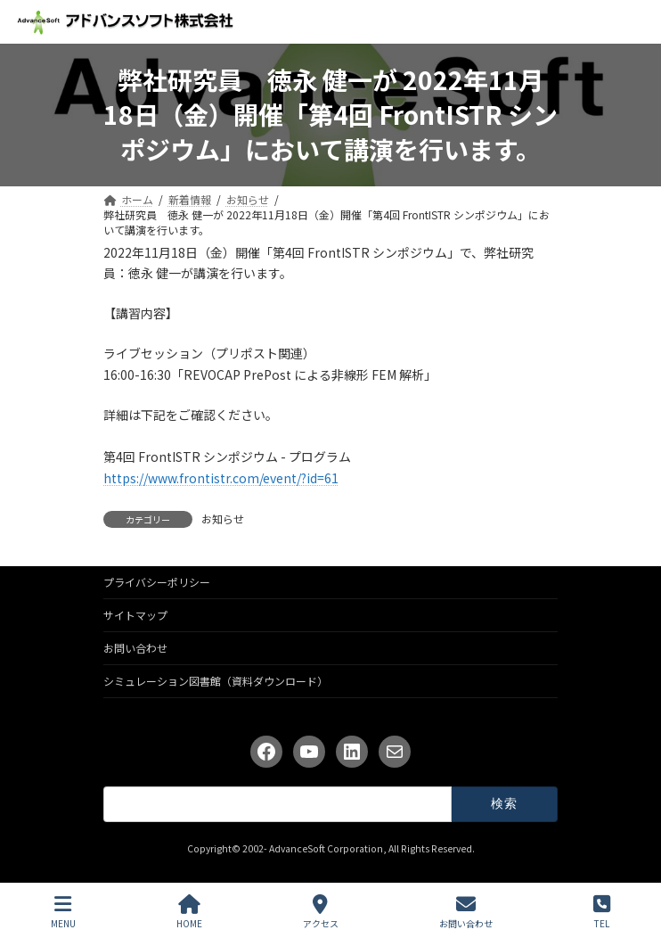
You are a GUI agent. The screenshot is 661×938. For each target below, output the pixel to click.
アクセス (321, 911)
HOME (189, 911)
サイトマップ (135, 614)
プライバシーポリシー (156, 581)
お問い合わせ (135, 647)
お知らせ (222, 518)
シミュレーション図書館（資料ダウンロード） (215, 680)
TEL (601, 911)
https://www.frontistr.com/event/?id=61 (221, 478)
